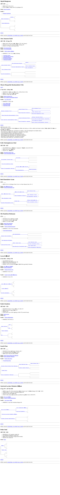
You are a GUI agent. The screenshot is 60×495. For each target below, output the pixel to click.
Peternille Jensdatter (7, 60)
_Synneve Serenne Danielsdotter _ (8, 446)
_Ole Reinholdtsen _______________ (19, 248)
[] (1, 136)
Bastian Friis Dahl (6, 110)
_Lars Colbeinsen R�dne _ (21, 433)
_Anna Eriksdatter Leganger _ (24, 130)
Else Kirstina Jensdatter (7, 61)
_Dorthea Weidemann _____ (6, 312)
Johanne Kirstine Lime (9, 286)
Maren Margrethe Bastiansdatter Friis (10, 122)
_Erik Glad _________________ (22, 167)
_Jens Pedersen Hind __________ (35, 258)
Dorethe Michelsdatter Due (9, 199)
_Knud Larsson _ (4, 346)
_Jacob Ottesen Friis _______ (24, 115)
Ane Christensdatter (8, 51)
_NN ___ (9, 348)
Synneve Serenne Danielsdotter (10, 423)
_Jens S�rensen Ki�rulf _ (7, 301)
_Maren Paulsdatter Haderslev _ (35, 264)
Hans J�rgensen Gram (8, 198)
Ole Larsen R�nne (7, 422)
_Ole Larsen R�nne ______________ (8, 435)
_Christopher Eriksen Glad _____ (8, 169)
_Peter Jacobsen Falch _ (30, 69)
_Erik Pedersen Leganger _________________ (41, 129)
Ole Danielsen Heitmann (7, 256)
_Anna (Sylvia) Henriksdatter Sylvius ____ (41, 131)
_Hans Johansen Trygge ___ (32, 206)
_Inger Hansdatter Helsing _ (20, 208)
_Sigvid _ (12, 17)
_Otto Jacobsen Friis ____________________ (41, 114)
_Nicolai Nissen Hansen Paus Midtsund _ (9, 389)
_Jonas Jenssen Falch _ (6, 68)
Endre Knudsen (5, 352)
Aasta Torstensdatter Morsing (9, 162)
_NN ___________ (4, 357)
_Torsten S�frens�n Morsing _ (22, 177)
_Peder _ (3, 474)
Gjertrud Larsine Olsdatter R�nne (9, 440)
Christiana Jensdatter (7, 62)
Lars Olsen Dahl (8, 105)
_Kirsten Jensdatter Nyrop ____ (35, 260)
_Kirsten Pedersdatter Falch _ (18, 70)
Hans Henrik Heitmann (7, 244)
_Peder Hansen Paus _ (34, 386)
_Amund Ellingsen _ (33, 180)
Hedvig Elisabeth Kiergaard (10, 240)
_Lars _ (9, 344)
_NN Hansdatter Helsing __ (32, 209)
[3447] (1, 93)
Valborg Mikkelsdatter (9, 337)
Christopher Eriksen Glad (8, 161)
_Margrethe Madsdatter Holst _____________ (41, 120)
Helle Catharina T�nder (9, 54)
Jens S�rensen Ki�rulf (8, 283)
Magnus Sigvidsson (7, 13)
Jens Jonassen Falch (6, 73)
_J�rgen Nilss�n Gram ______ (20, 203)
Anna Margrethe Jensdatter (8, 59)
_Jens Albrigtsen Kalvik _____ (18, 66)
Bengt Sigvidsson (7, 9)
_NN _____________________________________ (41, 116)
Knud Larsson (6, 334)
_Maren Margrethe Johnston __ (24, 119)
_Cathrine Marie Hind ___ (6, 261)
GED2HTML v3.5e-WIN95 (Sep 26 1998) (15, 38)
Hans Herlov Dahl (6, 111)
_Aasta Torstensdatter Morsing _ (8, 179)
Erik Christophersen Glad (7, 174)
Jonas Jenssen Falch (7, 50)
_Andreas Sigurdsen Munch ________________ (41, 124)
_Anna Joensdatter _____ (30, 71)
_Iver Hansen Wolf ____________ (35, 262)
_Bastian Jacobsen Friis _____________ (9, 117)
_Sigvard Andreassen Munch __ (24, 125)
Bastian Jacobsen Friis (8, 102)
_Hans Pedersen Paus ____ (24, 387)
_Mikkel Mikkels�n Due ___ (33, 213)
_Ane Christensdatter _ (6, 79)
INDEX (1, 35)
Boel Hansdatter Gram (6, 211)
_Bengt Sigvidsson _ (5, 19)
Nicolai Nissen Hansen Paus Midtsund (11, 378)
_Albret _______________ (30, 65)
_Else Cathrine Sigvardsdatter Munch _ (9, 128)
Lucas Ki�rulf (5, 306)
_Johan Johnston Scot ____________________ (41, 118)
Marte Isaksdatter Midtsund (9, 379)
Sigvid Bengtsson (6, 24)
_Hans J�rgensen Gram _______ (7, 205)
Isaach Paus (4, 394)
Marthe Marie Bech (8, 381)
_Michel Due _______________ (20, 214)
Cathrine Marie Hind (8, 238)
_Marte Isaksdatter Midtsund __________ (9, 399)
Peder (5, 467)
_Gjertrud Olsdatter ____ (21, 437)
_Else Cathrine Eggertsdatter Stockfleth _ (41, 127)
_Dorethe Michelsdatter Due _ (7, 216)
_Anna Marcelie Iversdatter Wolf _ (19, 263)
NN (4, 335)
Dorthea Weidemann (8, 284)
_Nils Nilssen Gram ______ (32, 202)
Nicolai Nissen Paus (7, 383)
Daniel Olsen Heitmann (8, 237)
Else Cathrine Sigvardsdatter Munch (11, 103)
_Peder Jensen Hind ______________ (19, 259)
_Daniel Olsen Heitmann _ (6, 250)
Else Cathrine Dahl (6, 109)
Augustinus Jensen (6, 58)
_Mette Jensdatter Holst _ (32, 215)
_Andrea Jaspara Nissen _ (24, 391)
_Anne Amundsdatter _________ (22, 181)
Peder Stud (4, 479)
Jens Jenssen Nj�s (8, 426)
